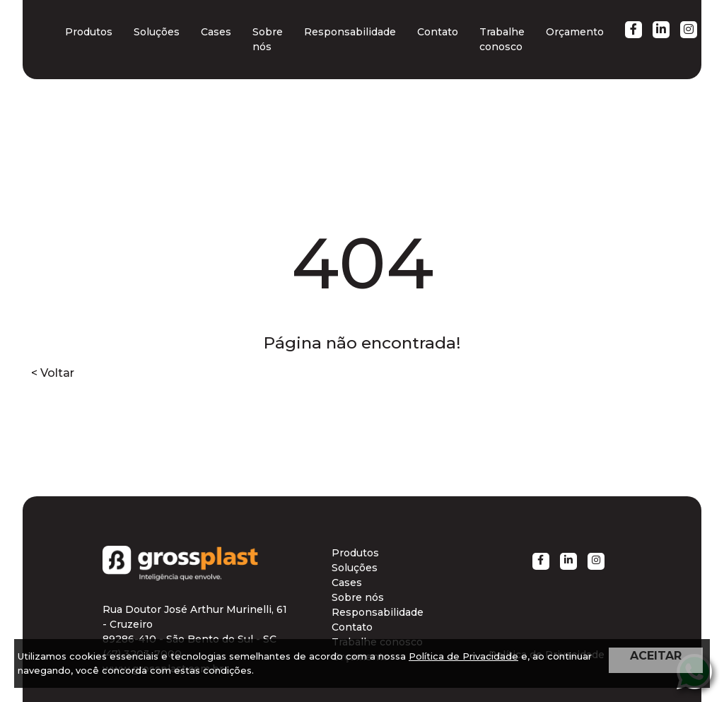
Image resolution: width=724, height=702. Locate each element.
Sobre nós (267, 39)
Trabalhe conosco (502, 39)
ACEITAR (656, 655)
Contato (437, 31)
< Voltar (52, 373)
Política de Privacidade (463, 656)
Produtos (88, 31)
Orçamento (575, 31)
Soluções (157, 31)
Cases (216, 31)
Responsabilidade (350, 31)
